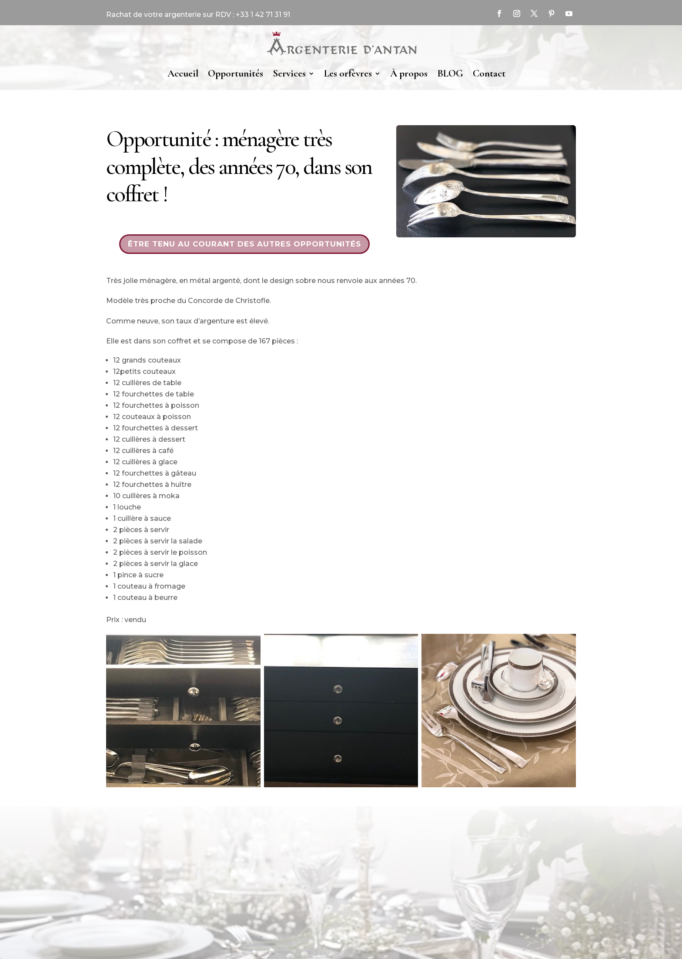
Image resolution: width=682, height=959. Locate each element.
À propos (409, 73)
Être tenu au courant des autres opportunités (244, 244)
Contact (489, 73)
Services (289, 73)
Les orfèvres (348, 73)
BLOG (450, 73)
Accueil (182, 73)
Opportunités (235, 73)
